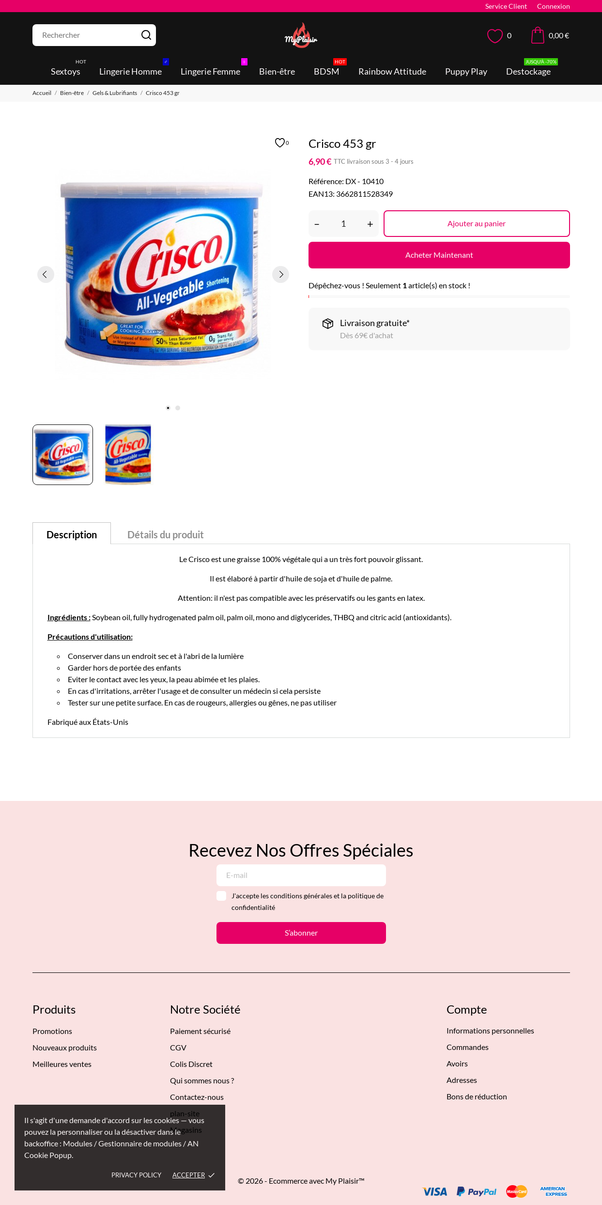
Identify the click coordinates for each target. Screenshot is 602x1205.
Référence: (326, 181)
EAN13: (322, 193)
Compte (467, 1009)
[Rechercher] (94, 35)
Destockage (532, 69)
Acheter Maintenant (439, 254)
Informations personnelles (490, 1030)
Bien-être (277, 71)
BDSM (330, 69)
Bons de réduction (477, 1096)
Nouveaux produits (64, 1047)
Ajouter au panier (477, 223)
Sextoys (69, 69)
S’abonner (301, 932)
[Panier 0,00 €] (550, 35)
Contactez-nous (197, 1096)
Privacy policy (136, 1175)
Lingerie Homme (134, 69)
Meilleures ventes (62, 1063)
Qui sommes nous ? (202, 1080)
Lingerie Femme (214, 69)
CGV (178, 1047)
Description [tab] (71, 534)
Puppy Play (466, 71)
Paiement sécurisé (200, 1030)
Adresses (462, 1079)
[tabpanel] (163, 274)
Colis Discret (191, 1063)
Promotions (52, 1030)
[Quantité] (343, 223)
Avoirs (457, 1063)
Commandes (468, 1046)
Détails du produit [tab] (165, 534)
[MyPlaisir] (301, 35)
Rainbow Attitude (392, 71)
